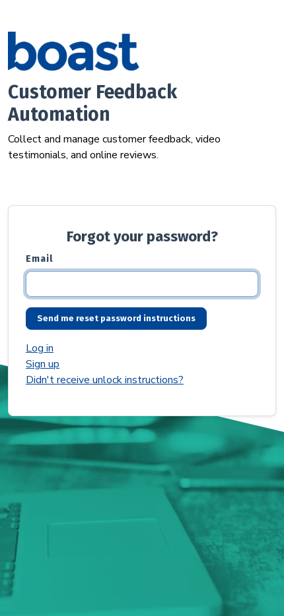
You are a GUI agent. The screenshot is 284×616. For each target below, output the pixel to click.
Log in (39, 348)
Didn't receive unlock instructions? (105, 380)
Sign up (42, 364)
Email (39, 258)
